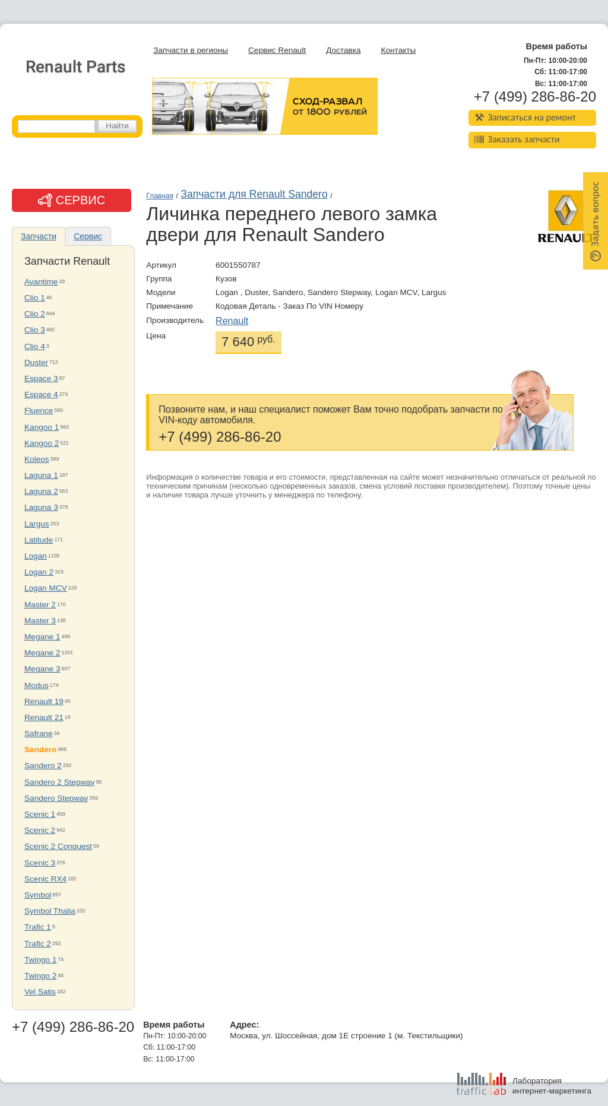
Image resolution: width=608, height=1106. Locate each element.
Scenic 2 (39, 830)
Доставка (343, 50)
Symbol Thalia (49, 911)
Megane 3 (42, 668)
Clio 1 (34, 297)
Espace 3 (41, 378)
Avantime (41, 281)
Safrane (38, 733)
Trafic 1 (37, 927)
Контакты (398, 50)
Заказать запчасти (517, 139)
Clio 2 (34, 313)
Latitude (38, 539)
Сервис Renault (277, 50)
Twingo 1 (40, 959)
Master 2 (40, 604)
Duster (36, 362)
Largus (36, 523)
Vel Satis (40, 991)
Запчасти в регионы (190, 50)
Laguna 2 (41, 491)
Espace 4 (41, 394)
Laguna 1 (41, 475)
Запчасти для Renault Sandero (253, 194)
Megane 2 (42, 652)
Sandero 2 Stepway (59, 782)
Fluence (38, 410)
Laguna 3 (41, 507)
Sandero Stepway (56, 798)
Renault (232, 321)
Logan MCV (45, 588)
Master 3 (40, 620)
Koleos (36, 459)
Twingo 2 (40, 975)
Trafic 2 (37, 943)
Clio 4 (34, 346)
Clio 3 (34, 329)
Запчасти (38, 236)
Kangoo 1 (41, 427)
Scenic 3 (39, 862)
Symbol (37, 894)
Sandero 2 (43, 765)
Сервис (88, 236)
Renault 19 (44, 701)
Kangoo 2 (41, 443)
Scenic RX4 (45, 878)
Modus (36, 685)
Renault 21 (44, 717)
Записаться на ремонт (525, 117)
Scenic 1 (39, 814)
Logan (35, 556)
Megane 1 (42, 636)
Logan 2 (38, 572)
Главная (159, 196)
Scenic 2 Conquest (58, 846)
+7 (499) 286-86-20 (535, 97)
